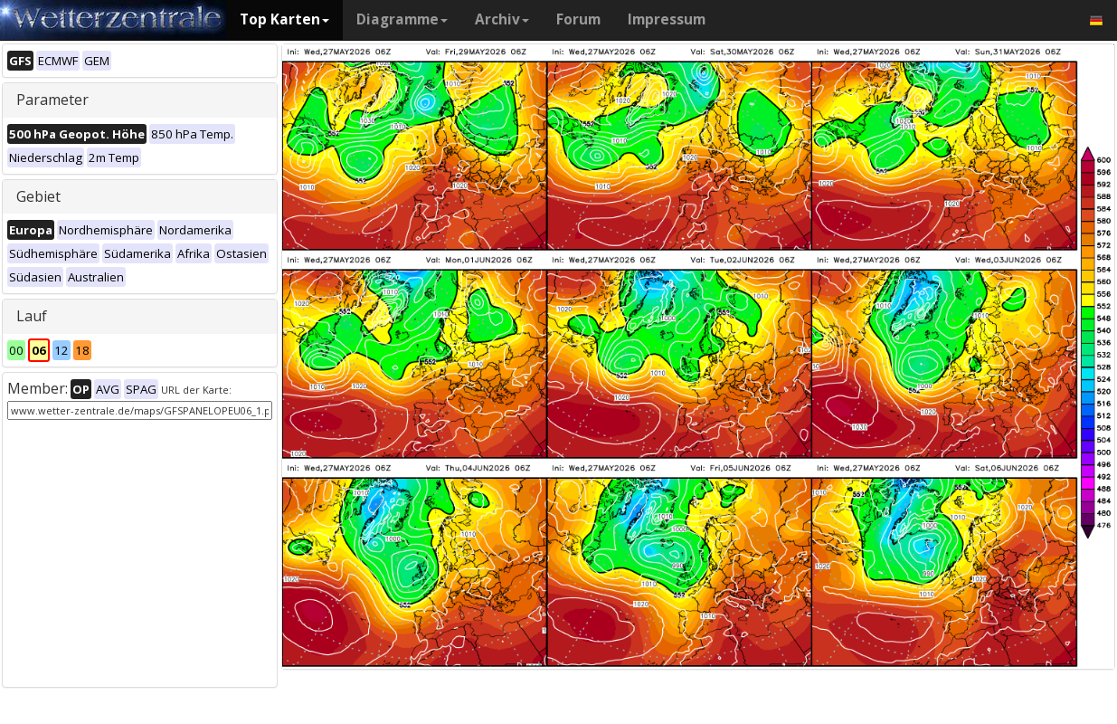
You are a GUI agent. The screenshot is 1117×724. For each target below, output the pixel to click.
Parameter (52, 100)
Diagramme (402, 19)
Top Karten (284, 19)
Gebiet (38, 196)
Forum (578, 19)
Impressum (666, 19)
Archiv (502, 19)
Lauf (31, 316)
